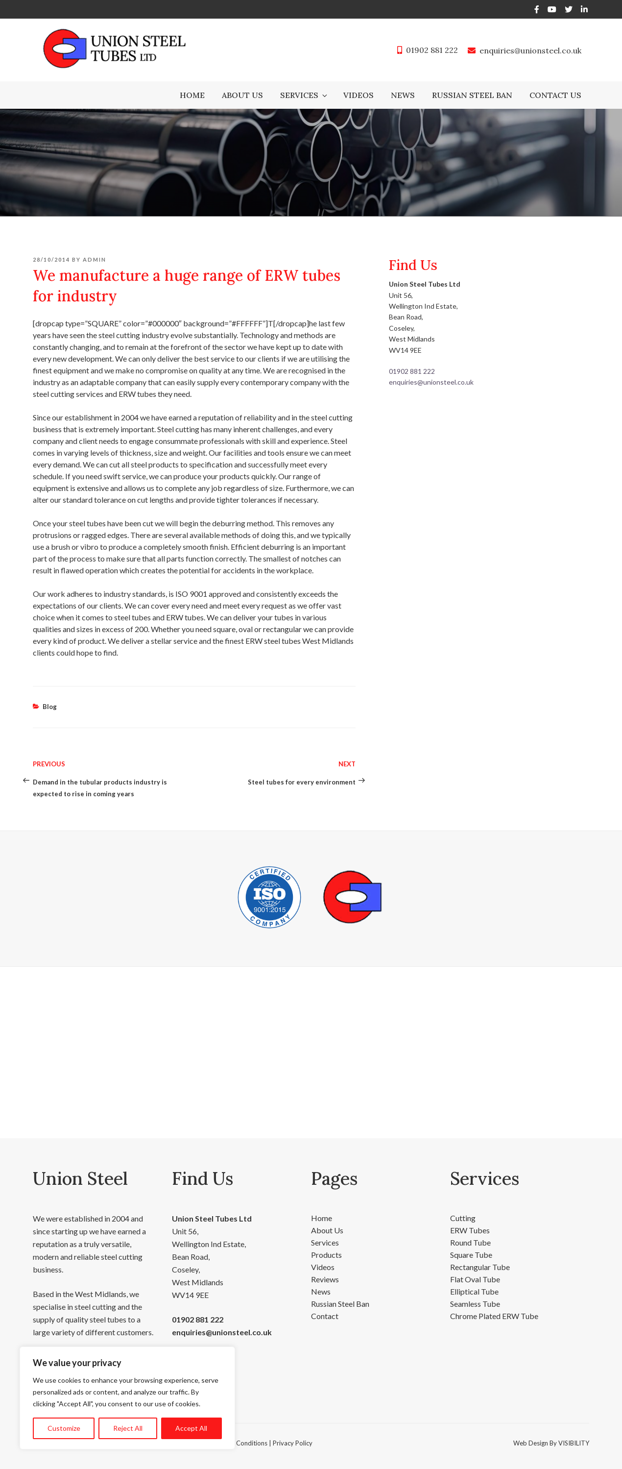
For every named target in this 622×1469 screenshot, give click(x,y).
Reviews (325, 1279)
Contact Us (555, 95)
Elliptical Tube (474, 1291)
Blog (50, 706)
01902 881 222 (432, 50)
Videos (358, 95)
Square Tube (471, 1254)
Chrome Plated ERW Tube (494, 1316)
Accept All (191, 1428)
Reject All (128, 1428)
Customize (64, 1428)
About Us (242, 95)
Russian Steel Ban (472, 95)
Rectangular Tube (480, 1267)
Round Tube (470, 1242)
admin (94, 259)
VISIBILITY (573, 1443)
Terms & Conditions (239, 1443)
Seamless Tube (475, 1303)
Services (304, 95)
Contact (324, 1316)
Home (192, 95)
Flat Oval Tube (475, 1279)
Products (326, 1254)
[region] (127, 1398)
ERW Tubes (470, 1230)
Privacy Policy (292, 1443)
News (403, 95)
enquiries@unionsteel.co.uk (530, 50)
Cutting (463, 1218)
